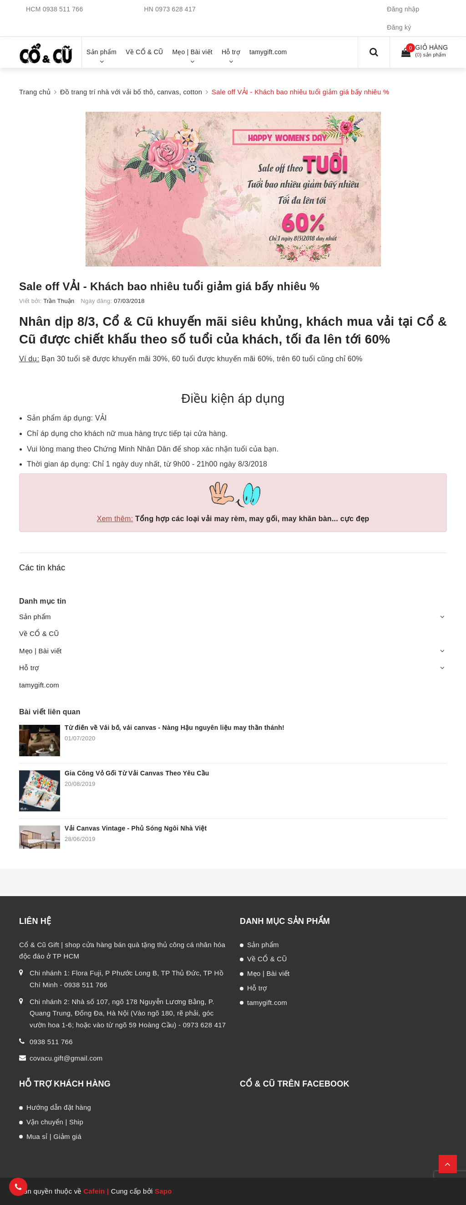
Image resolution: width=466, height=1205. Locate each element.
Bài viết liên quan (50, 712)
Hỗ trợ (29, 668)
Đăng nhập (403, 9)
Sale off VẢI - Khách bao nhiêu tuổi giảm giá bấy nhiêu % (169, 286)
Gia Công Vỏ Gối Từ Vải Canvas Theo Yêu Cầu (137, 773)
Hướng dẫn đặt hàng (58, 1107)
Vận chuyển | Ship (54, 1122)
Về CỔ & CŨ (39, 633)
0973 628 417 (175, 9)
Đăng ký (399, 27)
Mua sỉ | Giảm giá (53, 1136)
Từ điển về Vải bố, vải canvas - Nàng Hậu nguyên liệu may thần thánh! (174, 727)
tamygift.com (39, 685)
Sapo (163, 1191)
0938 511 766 (63, 9)
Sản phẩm (35, 616)
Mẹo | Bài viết (40, 651)
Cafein (94, 1191)
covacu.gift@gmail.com (66, 1058)
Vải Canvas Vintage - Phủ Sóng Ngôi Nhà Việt (136, 828)
